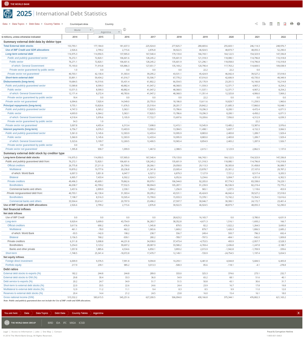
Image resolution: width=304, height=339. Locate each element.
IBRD (50, 323)
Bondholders (16, 185)
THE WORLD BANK (19, 4)
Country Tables (80, 313)
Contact (58, 331)
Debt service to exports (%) (18, 281)
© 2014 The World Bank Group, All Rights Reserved (27, 335)
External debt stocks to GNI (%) (20, 277)
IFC (65, 323)
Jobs (37, 331)
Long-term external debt (19, 54)
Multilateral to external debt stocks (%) (24, 289)
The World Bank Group (23, 322)
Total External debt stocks (18, 46)
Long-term (11, 221)
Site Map (47, 331)
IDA (58, 323)
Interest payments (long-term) (20, 129)
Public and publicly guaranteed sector (28, 58)
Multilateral (15, 169)
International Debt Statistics (71, 13)
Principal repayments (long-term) (22, 105)
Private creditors (16, 181)
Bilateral (14, 177)
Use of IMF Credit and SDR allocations (27, 50)
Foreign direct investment (19, 261)
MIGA (73, 323)
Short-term (11, 253)
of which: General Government (28, 65)
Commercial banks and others (26, 201)
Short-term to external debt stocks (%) (24, 285)
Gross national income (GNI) (19, 297)
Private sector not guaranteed (23, 73)
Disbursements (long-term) (19, 81)
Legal (5, 331)
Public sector (16, 61)
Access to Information (21, 331)
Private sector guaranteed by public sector (32, 69)
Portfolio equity (13, 265)
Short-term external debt (19, 77)
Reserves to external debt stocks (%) (23, 293)
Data (5, 23)
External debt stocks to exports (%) (22, 273)
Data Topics (18, 23)
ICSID (82, 323)
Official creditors (16, 165)
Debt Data (34, 23)
